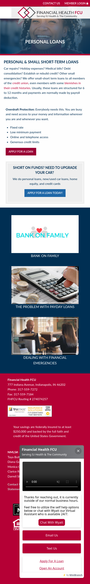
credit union (20, 83)
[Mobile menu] (5, 12)
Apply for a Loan (21, 151)
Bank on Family (45, 256)
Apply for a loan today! (45, 192)
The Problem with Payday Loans (45, 307)
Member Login (76, 3)
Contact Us (51, 3)
